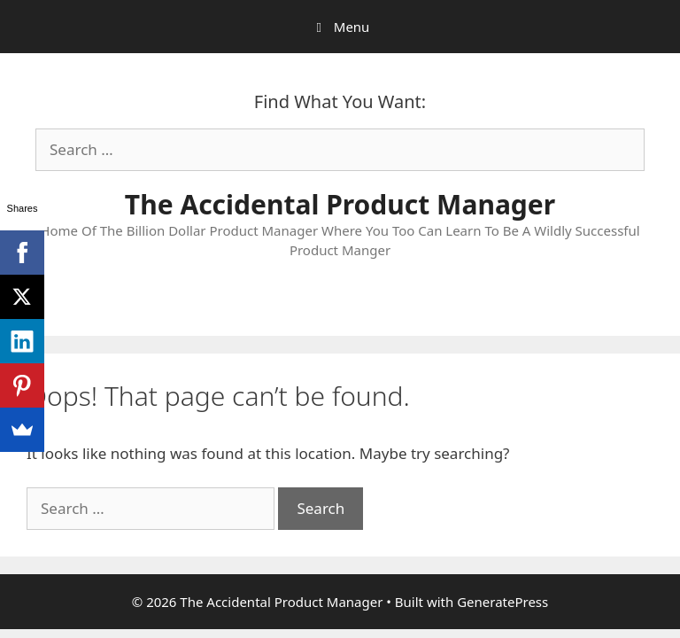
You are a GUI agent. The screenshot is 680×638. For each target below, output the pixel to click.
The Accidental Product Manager (340, 204)
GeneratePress (502, 602)
